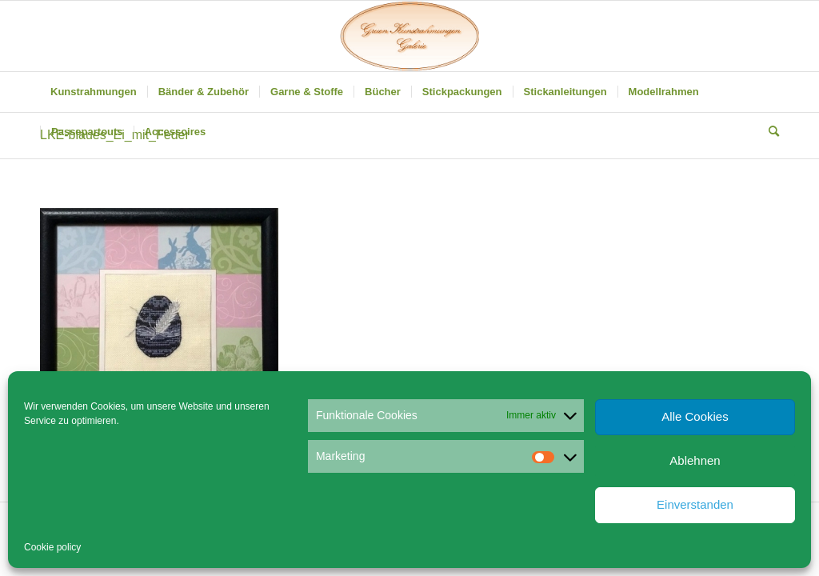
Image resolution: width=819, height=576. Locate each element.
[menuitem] (93, 92)
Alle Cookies (694, 416)
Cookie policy (52, 547)
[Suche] (768, 132)
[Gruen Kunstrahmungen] (409, 36)
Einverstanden (695, 504)
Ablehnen (694, 460)
